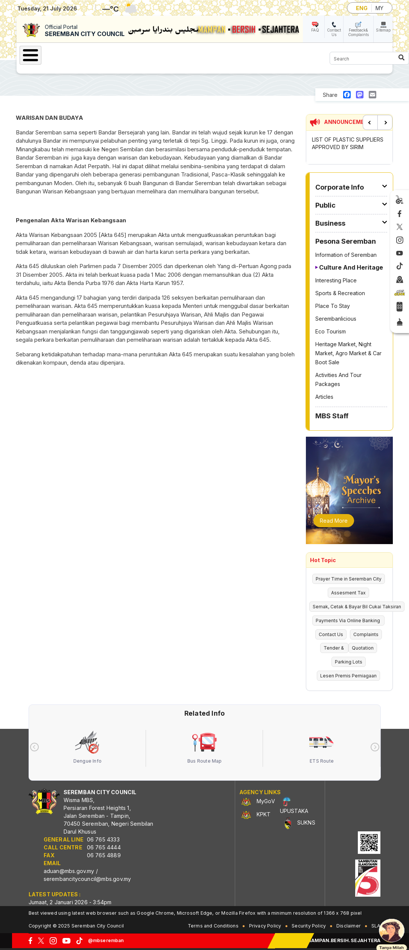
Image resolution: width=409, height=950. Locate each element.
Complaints (366, 634)
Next (384, 122)
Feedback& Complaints (358, 32)
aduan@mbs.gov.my (69, 871)
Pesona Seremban (345, 241)
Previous (370, 122)
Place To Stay (332, 306)
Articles (324, 397)
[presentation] (34, 747)
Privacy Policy (265, 926)
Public (325, 205)
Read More (334, 520)
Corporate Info (339, 187)
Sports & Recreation (340, 293)
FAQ (315, 30)
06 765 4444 (104, 847)
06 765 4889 (104, 855)
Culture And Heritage (351, 267)
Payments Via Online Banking (348, 620)
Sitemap (383, 30)
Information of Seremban (346, 255)
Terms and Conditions (213, 926)
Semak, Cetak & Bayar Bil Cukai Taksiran (357, 606)
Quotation (363, 648)
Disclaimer (348, 926)
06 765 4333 (103, 839)
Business (330, 223)
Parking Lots (348, 662)
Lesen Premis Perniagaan (348, 676)
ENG (362, 8)
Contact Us (334, 32)
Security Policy (309, 926)
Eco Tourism (330, 331)
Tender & (334, 648)
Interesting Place (336, 280)
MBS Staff (331, 416)
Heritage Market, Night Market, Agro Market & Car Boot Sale (348, 353)
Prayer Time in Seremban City (349, 579)
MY (379, 8)
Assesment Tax (348, 593)
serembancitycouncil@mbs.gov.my (87, 879)
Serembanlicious (335, 318)
